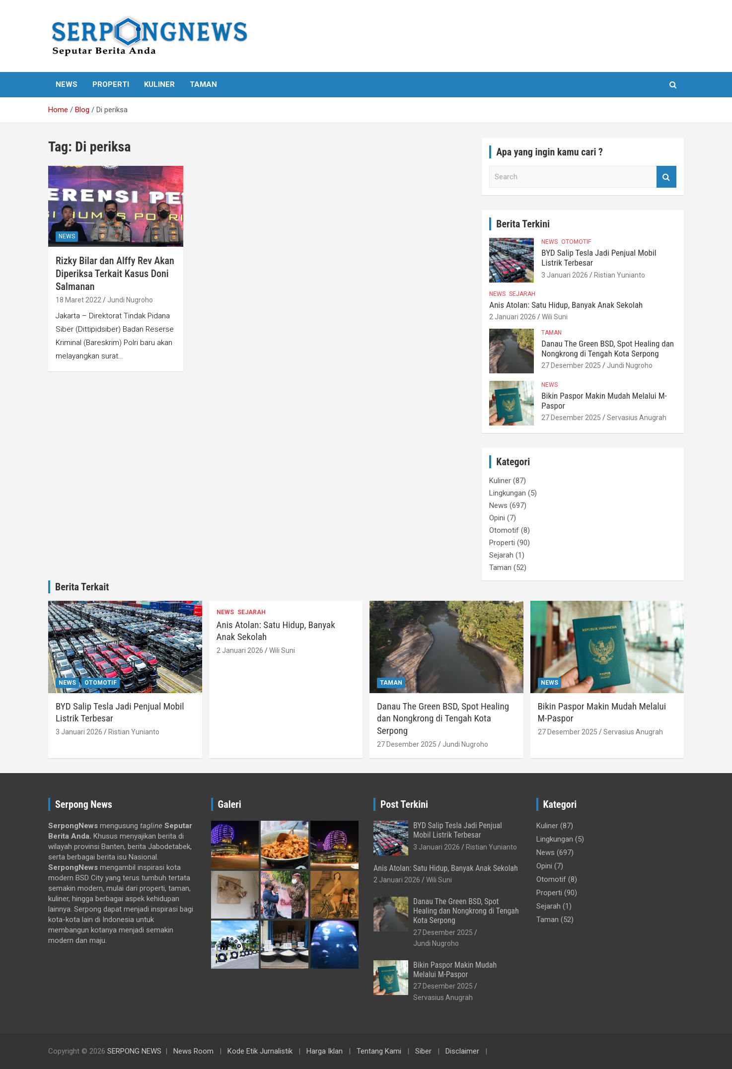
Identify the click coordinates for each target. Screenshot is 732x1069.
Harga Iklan (324, 1051)
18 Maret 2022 (78, 300)
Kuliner (159, 84)
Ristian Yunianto (619, 275)
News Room (193, 1051)
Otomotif (576, 241)
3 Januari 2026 (564, 275)
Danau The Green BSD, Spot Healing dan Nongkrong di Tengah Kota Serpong (607, 348)
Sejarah (522, 293)
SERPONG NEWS (134, 1051)
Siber (423, 1051)
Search (666, 177)
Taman (203, 84)
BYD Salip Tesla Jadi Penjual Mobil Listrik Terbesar (457, 830)
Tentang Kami (379, 1051)
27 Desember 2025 (571, 365)
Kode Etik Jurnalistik (260, 1051)
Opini (497, 517)
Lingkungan (507, 493)
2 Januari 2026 (512, 317)
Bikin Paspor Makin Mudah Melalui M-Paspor (455, 969)
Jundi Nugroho (130, 300)
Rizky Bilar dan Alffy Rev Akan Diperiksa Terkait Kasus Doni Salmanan (115, 273)
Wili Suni (555, 317)
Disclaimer (462, 1051)
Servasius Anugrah (636, 418)
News (66, 84)
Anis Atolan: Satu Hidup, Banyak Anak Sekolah (566, 305)
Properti (110, 84)
